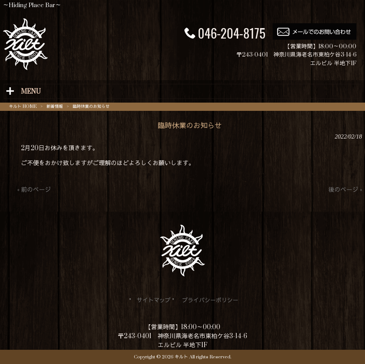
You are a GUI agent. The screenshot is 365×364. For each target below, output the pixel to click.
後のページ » (345, 190)
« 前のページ (34, 190)
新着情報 (54, 106)
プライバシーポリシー (210, 300)
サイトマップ (154, 300)
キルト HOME (23, 106)
